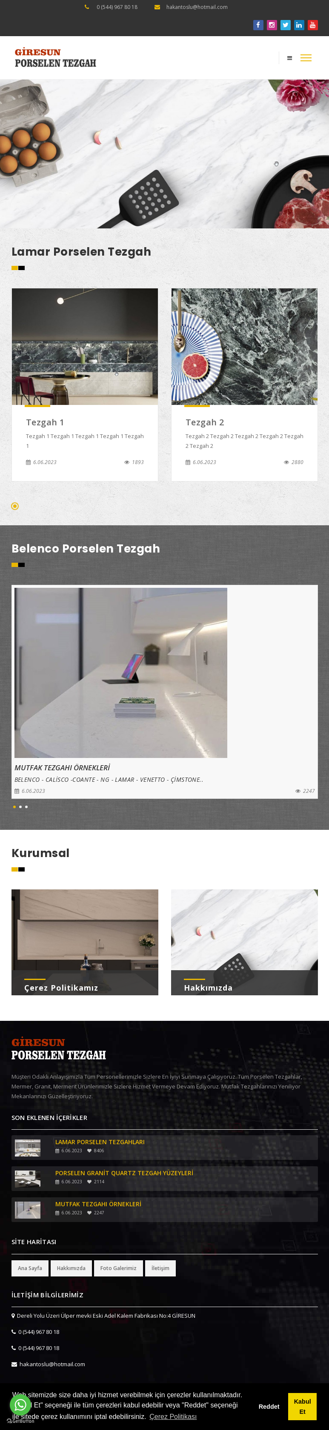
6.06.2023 (41, 462)
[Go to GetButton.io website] (20, 1421)
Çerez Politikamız (61, 988)
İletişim (160, 1268)
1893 (134, 462)
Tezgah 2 (205, 422)
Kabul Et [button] (302, 1406)
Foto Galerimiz (118, 1268)
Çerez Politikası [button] (173, 1416)
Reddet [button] (269, 1406)
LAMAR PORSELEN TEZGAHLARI (100, 1142)
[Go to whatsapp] (20, 1405)
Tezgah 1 (45, 422)
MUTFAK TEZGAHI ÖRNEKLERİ (98, 1204)
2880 (293, 462)
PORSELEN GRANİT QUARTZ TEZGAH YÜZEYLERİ (124, 1173)
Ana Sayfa (30, 1268)
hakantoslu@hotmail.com (197, 7)
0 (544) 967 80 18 (117, 7)
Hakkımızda (208, 988)
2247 (305, 791)
